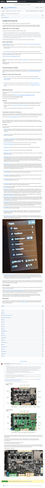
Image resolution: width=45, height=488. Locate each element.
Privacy (13, 485)
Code (3, 10)
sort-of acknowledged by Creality (14, 56)
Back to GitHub (23, 1)
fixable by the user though (36, 78)
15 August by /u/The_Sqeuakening (9, 138)
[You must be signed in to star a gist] (37, 7)
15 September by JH (7, 174)
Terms (11, 485)
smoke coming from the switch (34, 44)
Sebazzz (4, 7)
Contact (26, 485)
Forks (19, 10)
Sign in (39, 1)
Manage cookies (30, 485)
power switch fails (7, 44)
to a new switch (24, 59)
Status (18, 485)
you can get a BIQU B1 (24, 301)
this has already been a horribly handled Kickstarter (14, 290)
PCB (6, 78)
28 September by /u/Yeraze (8, 274)
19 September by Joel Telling (8, 194)
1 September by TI (7, 147)
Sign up (42, 1)
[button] (37, 11)
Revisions (8, 10)
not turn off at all (25, 44)
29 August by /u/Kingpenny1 (8, 144)
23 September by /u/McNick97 (9, 210)
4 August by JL (6, 129)
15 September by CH (7, 178)
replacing (11, 53)
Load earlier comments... (23, 361)
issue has (5, 56)
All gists (19, 1)
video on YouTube (7, 79)
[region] (22, 161)
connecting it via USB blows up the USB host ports (21, 105)
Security (16, 485)
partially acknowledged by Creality (14, 116)
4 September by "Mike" (7, 152)
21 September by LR (7, 206)
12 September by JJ (7, 163)
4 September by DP (7, 156)
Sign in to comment (29, 481)
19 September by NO (7, 201)
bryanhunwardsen (7, 363)
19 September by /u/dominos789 (9, 196)
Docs (23, 485)
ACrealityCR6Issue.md (11, 7)
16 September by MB (7, 183)
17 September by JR (7, 189)
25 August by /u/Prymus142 (8, 142)
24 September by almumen (8, 215)
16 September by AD (7, 186)
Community (21, 485)
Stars (14, 10)
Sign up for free (4, 481)
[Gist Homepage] (3, 1)
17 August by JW (6, 134)
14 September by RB (7, 171)
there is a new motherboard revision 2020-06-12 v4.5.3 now (25, 95)
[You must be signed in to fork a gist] (42, 7)
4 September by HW (7, 150)
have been (8, 53)
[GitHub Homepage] (3, 485)
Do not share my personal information (37, 485)
